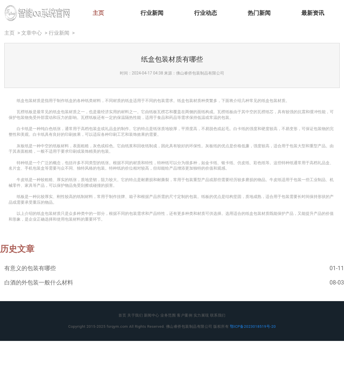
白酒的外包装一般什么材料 (38, 282)
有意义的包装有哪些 (30, 268)
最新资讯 (312, 12)
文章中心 (31, 33)
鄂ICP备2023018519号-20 (253, 326)
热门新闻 (259, 12)
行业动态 (205, 12)
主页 (98, 12)
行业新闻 (151, 12)
